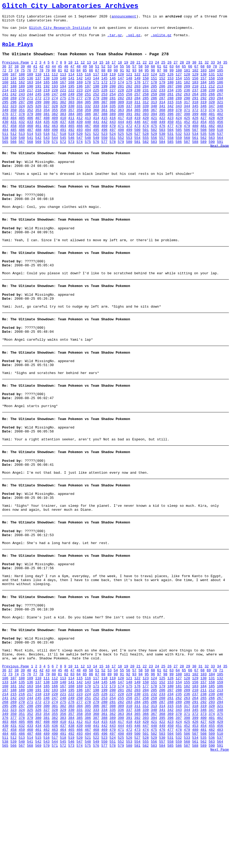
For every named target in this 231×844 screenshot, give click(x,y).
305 (88, 117)
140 (63, 88)
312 (146, 117)
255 (121, 107)
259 (154, 107)
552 (121, 160)
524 (113, 155)
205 (154, 98)
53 (109, 74)
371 (187, 126)
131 (212, 83)
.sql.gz (133, 39)
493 (79, 150)
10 (70, 69)
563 (212, 160)
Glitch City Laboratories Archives (70, 7)
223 (79, 103)
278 (88, 112)
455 (212, 141)
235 (179, 103)
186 (220, 93)
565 (5, 164)
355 (55, 126)
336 (121, 122)
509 (212, 150)
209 (187, 98)
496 (104, 150)
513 (22, 155)
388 (104, 131)
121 (129, 83)
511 (5, 155)
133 (5, 88)
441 (96, 141)
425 (187, 136)
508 (203, 150)
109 (30, 83)
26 (169, 69)
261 (170, 107)
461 (38, 145)
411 (71, 136)
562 (203, 160)
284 (137, 112)
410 (63, 136)
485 (13, 150)
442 (104, 141)
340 (154, 122)
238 (203, 103)
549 (96, 160)
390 (121, 131)
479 (187, 145)
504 (170, 150)
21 (138, 69)
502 (154, 150)
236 (187, 103)
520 (79, 155)
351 (22, 126)
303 (71, 117)
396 (170, 131)
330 (71, 122)
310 (129, 117)
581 (137, 164)
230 (137, 103)
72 (4, 79)
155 (187, 88)
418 (129, 136)
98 (165, 79)
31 (200, 69)
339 (146, 122)
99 (171, 79)
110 (38, 83)
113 (63, 83)
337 (129, 122)
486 (22, 150)
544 (55, 160)
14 (95, 69)
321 (220, 117)
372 (195, 126)
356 (63, 126)
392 (137, 131)
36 (4, 74)
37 (10, 74)
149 (137, 88)
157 (203, 88)
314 (162, 117)
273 (46, 112)
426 (195, 136)
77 (35, 79)
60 (153, 74)
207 (170, 98)
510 (220, 150)
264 (195, 107)
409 (55, 136)
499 (129, 150)
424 (179, 136)
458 (13, 145)
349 (5, 126)
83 (72, 79)
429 (220, 136)
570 (46, 164)
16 (107, 69)
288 (170, 112)
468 (96, 145)
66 (190, 74)
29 (188, 69)
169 (79, 93)
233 (162, 103)
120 (121, 83)
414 (96, 136)
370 (179, 126)
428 (212, 136)
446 (137, 141)
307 (104, 117)
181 (179, 93)
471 (121, 145)
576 (96, 164)
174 (121, 93)
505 (179, 150)
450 (170, 141)
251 (88, 107)
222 (71, 103)
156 (195, 88)
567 (22, 164)
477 (170, 145)
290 (187, 112)
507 (195, 150)
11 (76, 69)
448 (154, 141)
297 (22, 117)
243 (22, 107)
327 (46, 122)
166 (55, 93)
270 (22, 112)
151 (154, 88)
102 (195, 79)
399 (195, 131)
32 (207, 69)
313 (154, 117)
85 (85, 79)
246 (46, 107)
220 (55, 103)
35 (225, 69)
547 (79, 160)
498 (121, 150)
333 (96, 122)
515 (38, 155)
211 (203, 98)
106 (5, 83)
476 (162, 145)
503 (162, 150)
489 (46, 150)
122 (137, 83)
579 (121, 164)
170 (88, 93)
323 (13, 122)
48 (78, 74)
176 (137, 93)
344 (187, 122)
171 (96, 93)
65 (184, 74)
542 (38, 160)
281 (113, 112)
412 (79, 136)
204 (146, 98)
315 (170, 117)
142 (79, 88)
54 (116, 74)
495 (96, 150)
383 (63, 131)
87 (97, 79)
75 (23, 79)
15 (101, 69)
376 (5, 131)
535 (203, 155)
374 (212, 126)
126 (170, 83)
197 (88, 98)
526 (129, 155)
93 (134, 79)
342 (170, 122)
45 (60, 74)
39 (23, 74)
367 (154, 126)
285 (146, 112)
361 (104, 126)
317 (187, 117)
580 (129, 164)
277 (79, 112)
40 (29, 74)
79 (48, 79)
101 (187, 79)
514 (30, 155)
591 (220, 164)
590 (212, 164)
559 (179, 160)
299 (38, 117)
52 (103, 74)
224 (88, 103)
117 (96, 83)
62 (165, 74)
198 (96, 98)
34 (219, 69)
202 (129, 98)
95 (147, 79)
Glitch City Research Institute (60, 31)
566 (13, 164)
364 (129, 126)
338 (137, 122)
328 (55, 122)
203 (137, 98)
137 (38, 88)
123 (146, 83)
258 (146, 107)
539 (13, 160)
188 (13, 98)
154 (179, 88)
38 (17, 74)
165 (46, 93)
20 (132, 69)
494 (88, 150)
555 (146, 160)
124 (154, 83)
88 (103, 79)
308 (113, 117)
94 (140, 79)
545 (63, 160)
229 (129, 103)
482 (212, 145)
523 (104, 155)
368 (162, 126)
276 (71, 112)
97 (159, 79)
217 (30, 103)
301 (55, 117)
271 (30, 112)
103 (203, 79)
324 (22, 122)
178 (154, 93)
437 (63, 141)
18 (120, 69)
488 (38, 150)
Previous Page (15, 69)
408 (46, 136)
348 (220, 122)
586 (179, 164)
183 (195, 93)
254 (113, 107)
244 (30, 107)
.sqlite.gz (161, 39)
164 (38, 93)
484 (5, 150)
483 (220, 145)
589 (203, 164)
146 (113, 88)
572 (63, 164)
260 (162, 107)
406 (30, 136)
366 (146, 126)
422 (162, 136)
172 (104, 93)
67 (196, 74)
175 (129, 93)
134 (13, 88)
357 (71, 126)
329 (63, 122)
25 (163, 69)
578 (113, 164)
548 (88, 160)
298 (30, 117)
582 (146, 164)
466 (79, 145)
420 (146, 136)
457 (5, 145)
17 (114, 69)
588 (195, 164)
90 (116, 79)
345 (195, 122)
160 (5, 93)
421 (154, 136)
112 (55, 83)
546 (71, 160)
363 (121, 126)
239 (212, 103)
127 (179, 83)
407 (38, 136)
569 (38, 164)
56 (128, 74)
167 (63, 93)
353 (38, 126)
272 (38, 112)
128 (187, 83)
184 (203, 93)
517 (55, 155)
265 (203, 107)
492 (71, 150)
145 (104, 88)
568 (30, 164)
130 (203, 83)
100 (179, 79)
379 (30, 131)
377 (13, 131)
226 (104, 103)
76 (29, 79)
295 (5, 117)
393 (146, 131)
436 (55, 141)
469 (104, 145)
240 (220, 103)
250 (79, 107)
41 (35, 74)
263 (187, 107)
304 (79, 117)
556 (154, 160)
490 (55, 150)
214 (5, 103)
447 (146, 141)
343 (179, 122)
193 (55, 98)
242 (13, 107)
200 (113, 98)
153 (170, 88)
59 (147, 74)
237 (195, 103)
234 (170, 103)
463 (55, 145)
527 (137, 155)
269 (13, 112)
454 (203, 141)
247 (55, 107)
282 (121, 112)
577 (104, 164)
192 (46, 98)
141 (71, 88)
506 (187, 150)
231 (146, 103)
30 (194, 69)
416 (113, 136)
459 (22, 145)
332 (88, 122)
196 (79, 98)
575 (88, 164)
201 (121, 98)
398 (187, 131)
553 (129, 160)
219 (46, 103)
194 (63, 98)
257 (137, 107)
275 (63, 112)
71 (221, 74)
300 (46, 117)
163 (30, 93)
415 (104, 136)
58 (140, 74)
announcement (123, 18)
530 (162, 155)
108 (22, 83)
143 (88, 88)
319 (203, 117)
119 (113, 83)
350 (13, 126)
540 (22, 160)
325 (30, 122)
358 (79, 126)
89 (109, 79)
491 (63, 150)
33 (213, 69)
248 (63, 107)
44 (54, 74)
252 (96, 107)
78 (41, 79)
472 (129, 145)
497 (113, 150)
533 (187, 155)
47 (72, 74)
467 (88, 145)
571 (55, 164)
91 (122, 79)
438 (71, 141)
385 (79, 131)
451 (179, 141)
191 (38, 98)
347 (212, 122)
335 (113, 122)
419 (137, 136)
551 (113, 160)
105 (220, 79)
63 (171, 74)
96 (153, 79)
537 (220, 155)
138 (46, 88)
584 (162, 164)
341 (162, 122)
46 (66, 74)
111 (46, 83)
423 (170, 136)
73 (10, 79)
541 (30, 160)
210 (195, 98)
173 (113, 93)
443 (113, 141)
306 (96, 117)
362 (113, 126)
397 (179, 131)
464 (63, 145)
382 (55, 131)
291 (195, 112)
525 (121, 155)
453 (195, 141)
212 (212, 98)
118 (104, 83)
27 (176, 69)
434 (38, 141)
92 (128, 79)
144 (96, 88)
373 (203, 126)
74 (17, 79)
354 (46, 126)
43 (48, 74)
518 (63, 155)
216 (22, 103)
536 (212, 155)
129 (195, 83)
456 (220, 141)
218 (38, 103)
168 (71, 93)
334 (104, 122)
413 (88, 136)
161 (13, 93)
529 (154, 155)
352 (30, 126)
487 (30, 150)
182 (187, 93)
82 (66, 79)
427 (203, 136)
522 (96, 155)
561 (195, 160)
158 (212, 88)
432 (22, 141)
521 (88, 155)
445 (129, 141)
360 (96, 126)
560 (187, 160)
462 (46, 145)
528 (146, 155)
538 (5, 160)
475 (154, 145)
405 (22, 136)
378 (22, 131)
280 (104, 112)
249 (71, 107)
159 (220, 88)
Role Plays (17, 50)
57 (134, 74)
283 (129, 112)
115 (79, 83)
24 (157, 69)
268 (5, 112)
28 (182, 69)
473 (137, 145)
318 (195, 117)
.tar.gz (114, 39)
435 (46, 141)
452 (187, 141)
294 (220, 112)
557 (162, 160)
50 (91, 74)
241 (5, 107)
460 (30, 145)
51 (97, 74)
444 (121, 141)
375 (220, 126)
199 (104, 98)
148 (129, 88)
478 (179, 145)
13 (89, 69)
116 (88, 83)
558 (170, 160)
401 (212, 131)
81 (60, 79)
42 (41, 74)
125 (162, 83)
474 (146, 145)
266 (212, 107)
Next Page (219, 169)
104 (212, 79)
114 (71, 83)
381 (46, 131)
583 (154, 164)
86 (91, 79)
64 (178, 74)
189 (22, 98)
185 (212, 93)
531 (170, 155)
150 (146, 88)
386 (88, 131)
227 (113, 103)
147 (121, 88)
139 (55, 88)
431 (13, 141)
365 (137, 126)
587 (187, 164)
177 (146, 93)
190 (30, 98)
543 (46, 160)
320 (212, 117)
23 (151, 69)
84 (78, 79)
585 (170, 164)
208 (179, 98)
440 (88, 141)
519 (71, 155)
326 (38, 122)
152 (162, 88)
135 (22, 88)
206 (162, 98)
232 (154, 103)
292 (203, 112)
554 (137, 160)
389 (113, 131)
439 (79, 141)
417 (121, 136)
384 (71, 131)
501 (146, 150)
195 (71, 98)
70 (215, 74)
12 (83, 69)
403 (5, 136)
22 (145, 69)
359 (88, 126)
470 (113, 145)
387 (96, 131)
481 (203, 145)
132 (220, 83)
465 (71, 145)
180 (170, 93)
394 (154, 131)
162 (22, 93)
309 (121, 117)
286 (154, 112)
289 (179, 112)
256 (129, 107)
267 (220, 107)
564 (220, 160)
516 (46, 155)
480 (195, 145)
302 (63, 117)
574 (79, 164)
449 (162, 141)
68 (203, 74)
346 (203, 122)
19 (126, 69)
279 (96, 112)
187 (5, 98)
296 (13, 117)
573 (71, 164)
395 (162, 131)
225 (96, 103)
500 (137, 150)
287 (162, 112)
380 (38, 131)
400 (203, 131)
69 (209, 74)
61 (159, 74)
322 (5, 122)
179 (162, 93)
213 (220, 98)
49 (85, 74)
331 (79, 122)
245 (38, 107)
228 (121, 103)
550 (104, 160)
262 (179, 107)
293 (212, 112)
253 (104, 107)
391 (129, 131)
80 (54, 79)
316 (179, 117)
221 (63, 103)
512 (13, 155)
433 (30, 141)
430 (5, 141)
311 (137, 117)
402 (220, 131)
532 (179, 155)
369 (170, 126)
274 (55, 112)
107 (13, 83)
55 (122, 74)
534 (195, 155)
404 (13, 136)
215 (13, 103)
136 (30, 88)
